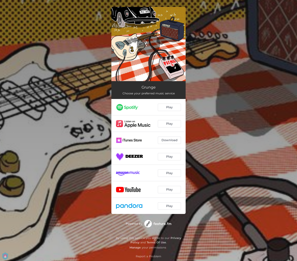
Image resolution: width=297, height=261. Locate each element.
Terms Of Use (156, 242)
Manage (135, 247)
